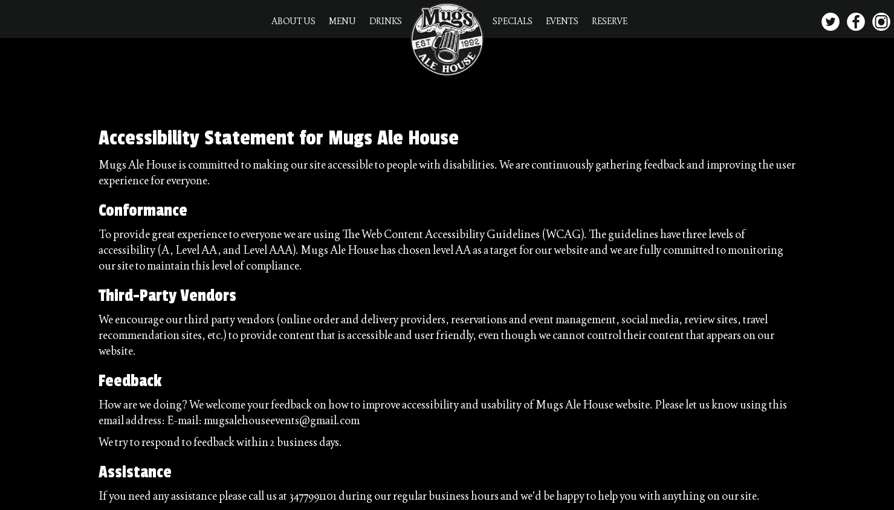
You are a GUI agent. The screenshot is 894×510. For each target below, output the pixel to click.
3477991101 (313, 496)
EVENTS (563, 21)
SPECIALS (513, 21)
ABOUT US (294, 21)
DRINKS (385, 21)
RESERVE (609, 21)
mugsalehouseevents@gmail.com (282, 420)
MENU (343, 21)
